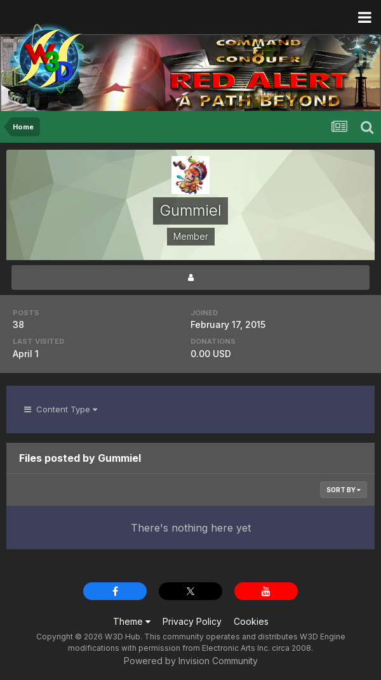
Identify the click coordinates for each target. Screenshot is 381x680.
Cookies (251, 621)
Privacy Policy (192, 621)
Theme (131, 621)
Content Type (60, 409)
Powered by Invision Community (191, 660)
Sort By (343, 490)
